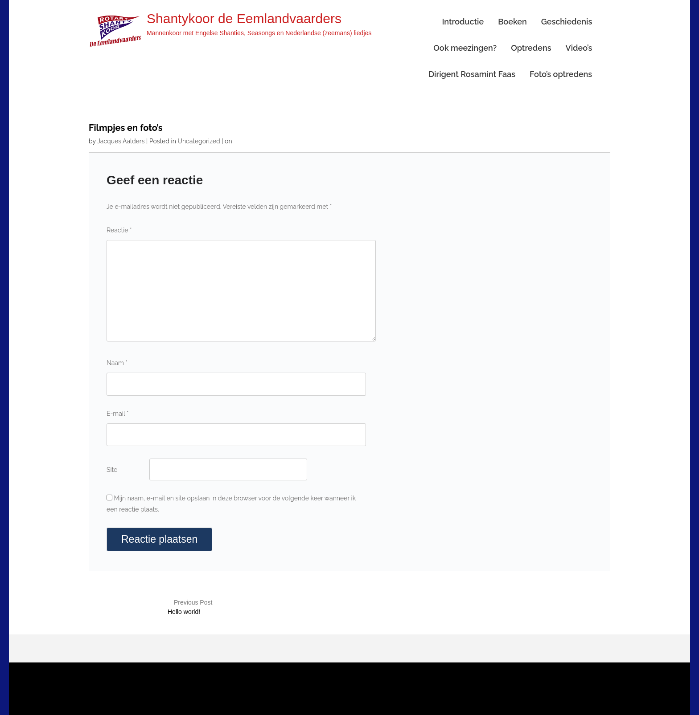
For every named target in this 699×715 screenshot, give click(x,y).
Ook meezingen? (465, 48)
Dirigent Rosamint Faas (471, 74)
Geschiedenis (566, 21)
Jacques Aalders (120, 141)
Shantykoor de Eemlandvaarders (244, 18)
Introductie (463, 21)
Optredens (531, 48)
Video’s (578, 48)
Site (112, 469)
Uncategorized (198, 141)
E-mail (117, 413)
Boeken (512, 21)
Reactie (119, 230)
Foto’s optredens (561, 74)
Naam (117, 362)
